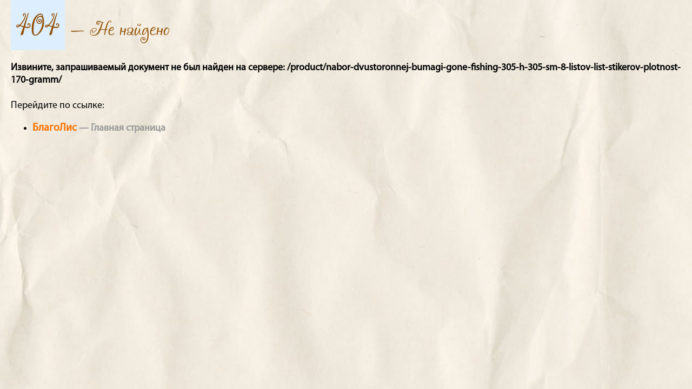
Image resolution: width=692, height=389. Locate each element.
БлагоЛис (54, 128)
